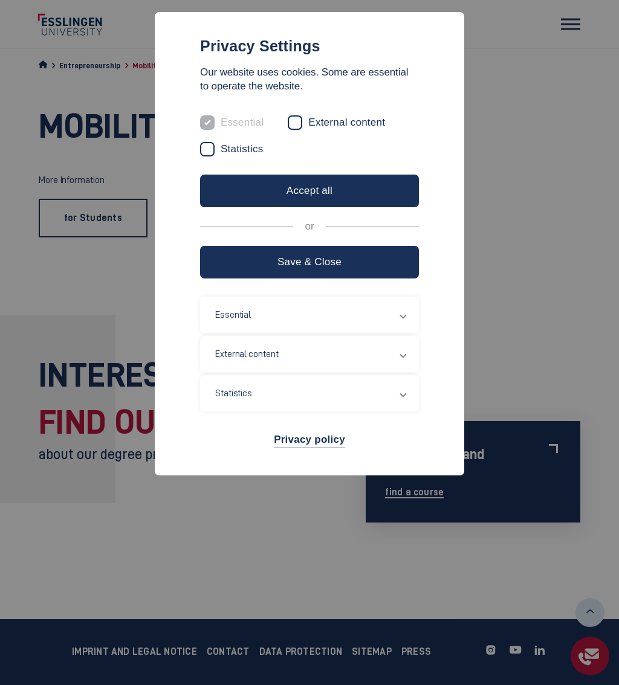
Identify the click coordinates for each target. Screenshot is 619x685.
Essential (242, 122)
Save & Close (309, 262)
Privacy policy (309, 439)
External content (346, 122)
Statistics (242, 149)
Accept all (309, 190)
